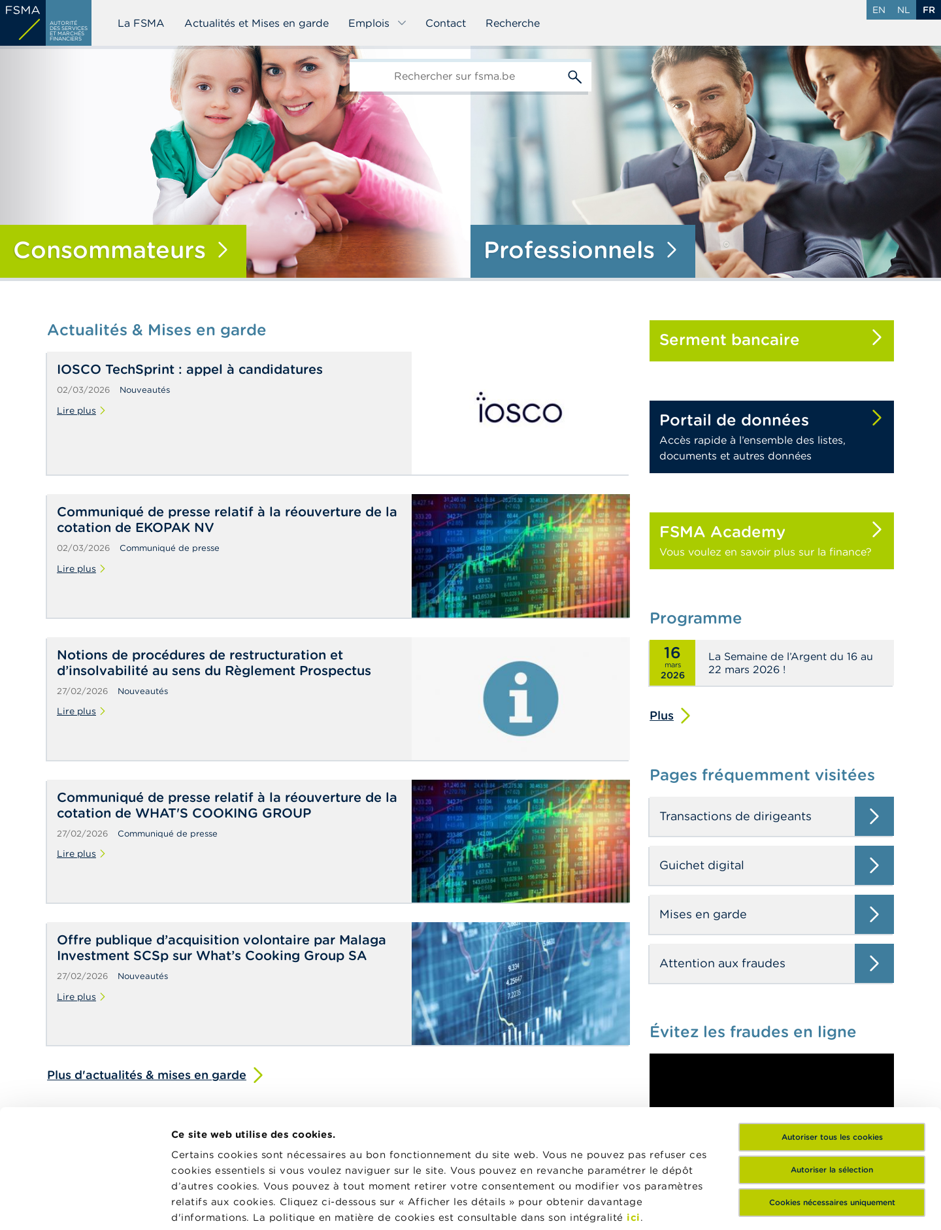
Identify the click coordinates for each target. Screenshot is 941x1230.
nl (903, 10)
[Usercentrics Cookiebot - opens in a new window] (84, 1204)
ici (633, 1106)
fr (929, 10)
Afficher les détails (219, 1204)
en (878, 10)
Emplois (377, 22)
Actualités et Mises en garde (256, 22)
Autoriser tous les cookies (832, 1026)
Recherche (513, 22)
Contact (445, 22)
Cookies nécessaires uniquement (832, 1091)
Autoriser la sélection (832, 1058)
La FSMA (141, 22)
